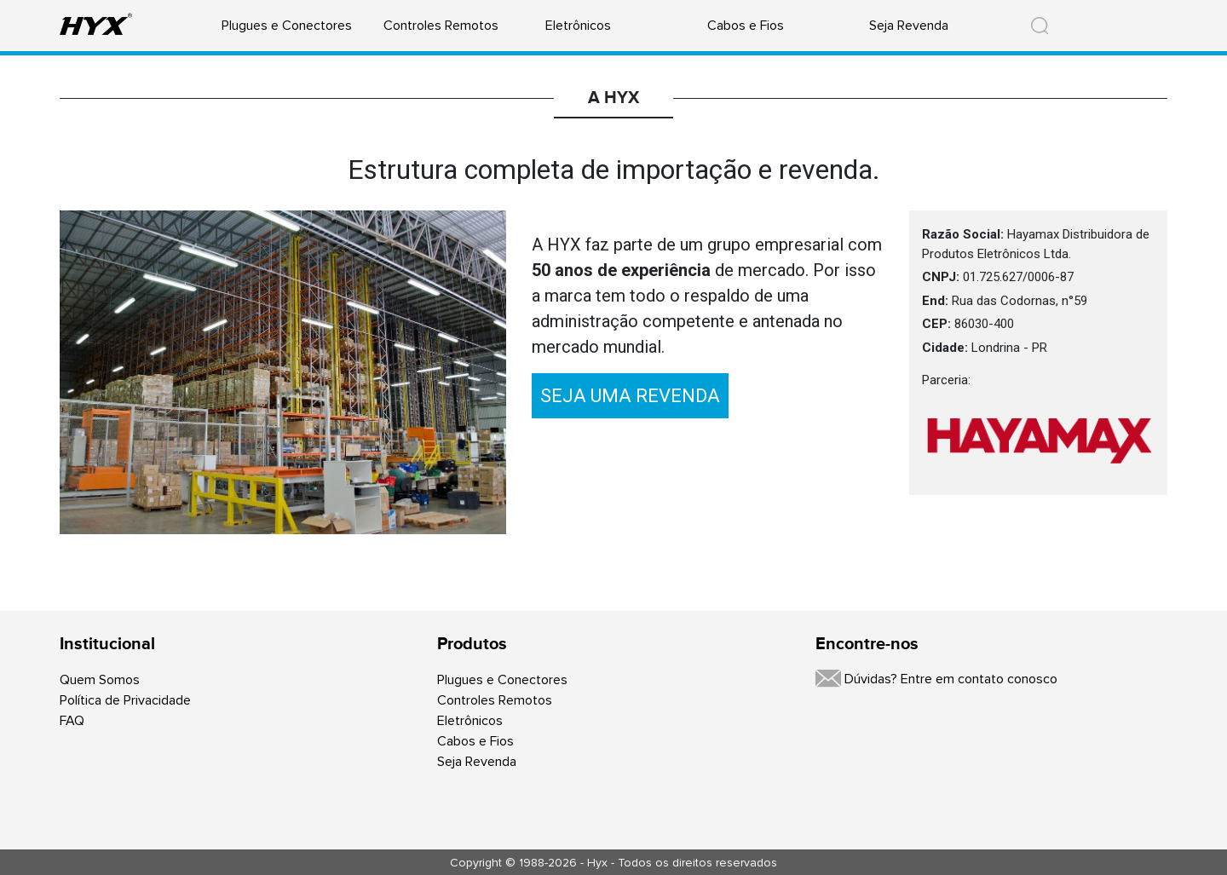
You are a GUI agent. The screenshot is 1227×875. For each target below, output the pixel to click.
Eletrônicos (578, 25)
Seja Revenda (908, 25)
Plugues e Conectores (287, 25)
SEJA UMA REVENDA (630, 395)
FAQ (72, 720)
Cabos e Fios (745, 25)
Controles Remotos (440, 25)
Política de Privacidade (125, 700)
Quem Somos (100, 679)
